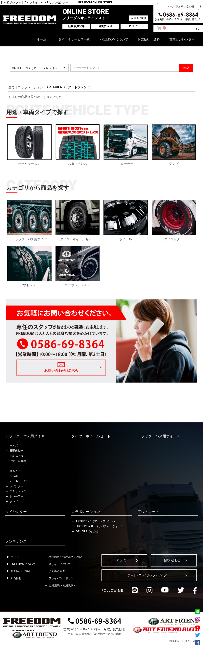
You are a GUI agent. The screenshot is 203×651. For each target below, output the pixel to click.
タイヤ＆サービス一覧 (74, 39)
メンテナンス (16, 541)
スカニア (15, 471)
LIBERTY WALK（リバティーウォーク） (101, 526)
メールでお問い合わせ (180, 6)
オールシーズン (19, 481)
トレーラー (16, 496)
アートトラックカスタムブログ (147, 575)
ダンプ (14, 501)
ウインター (16, 486)
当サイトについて (60, 564)
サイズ (14, 445)
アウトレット (148, 512)
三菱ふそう (16, 455)
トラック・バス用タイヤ (25, 436)
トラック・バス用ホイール (159, 436)
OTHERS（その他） (88, 531)
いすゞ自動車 (18, 461)
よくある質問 (57, 571)
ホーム (41, 39)
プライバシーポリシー (62, 578)
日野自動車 (16, 450)
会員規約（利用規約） (62, 585)
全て (11, 87)
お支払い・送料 (149, 39)
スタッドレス (18, 491)
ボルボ (14, 476)
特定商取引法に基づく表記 (65, 557)
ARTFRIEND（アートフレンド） (69, 87)
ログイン (122, 560)
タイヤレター (16, 512)
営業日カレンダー (182, 39)
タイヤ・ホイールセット (91, 436)
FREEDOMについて (114, 39)
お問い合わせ (172, 560)
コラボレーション (30, 87)
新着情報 (16, 578)
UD (11, 465)
